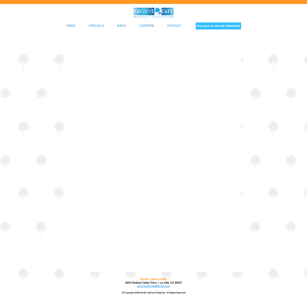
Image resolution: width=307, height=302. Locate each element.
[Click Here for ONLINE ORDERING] (218, 25)
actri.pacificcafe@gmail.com (153, 286)
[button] (125, 26)
